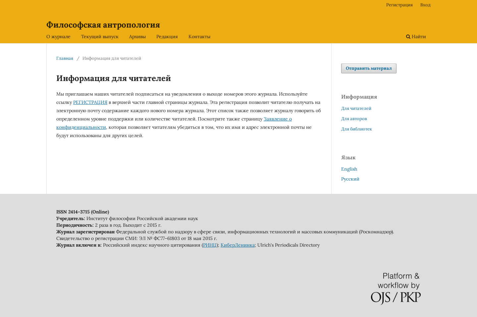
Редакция (167, 37)
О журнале (58, 37)
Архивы (137, 37)
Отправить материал (369, 68)
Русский (350, 179)
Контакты (199, 37)
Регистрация (399, 5)
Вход (425, 5)
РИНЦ (210, 245)
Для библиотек (356, 129)
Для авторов (354, 118)
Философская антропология (103, 25)
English (349, 169)
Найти (416, 37)
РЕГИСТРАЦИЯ (90, 102)
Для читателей (356, 108)
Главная (64, 58)
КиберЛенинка (238, 245)
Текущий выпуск (100, 37)
